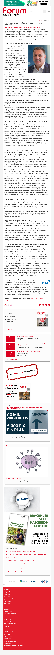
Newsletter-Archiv (8, 596)
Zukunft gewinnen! (9, 643)
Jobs (5, 625)
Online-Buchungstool (9, 598)
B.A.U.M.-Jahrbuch (8, 638)
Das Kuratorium (8, 611)
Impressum (7, 603)
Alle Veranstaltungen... (11, 359)
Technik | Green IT (39, 20)
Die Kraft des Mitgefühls (10, 640)
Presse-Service (8, 600)
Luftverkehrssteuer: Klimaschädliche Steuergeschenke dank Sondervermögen (26, 554)
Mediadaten (7, 593)
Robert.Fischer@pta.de (37, 298)
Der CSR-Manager (8, 636)
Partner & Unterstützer (10, 613)
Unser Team (7, 626)
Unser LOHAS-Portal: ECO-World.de (13, 645)
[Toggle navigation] (49, 11)
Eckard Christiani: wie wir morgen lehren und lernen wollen (21, 551)
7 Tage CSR (7, 635)
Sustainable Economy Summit (25, 336)
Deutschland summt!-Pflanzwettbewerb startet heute (20, 560)
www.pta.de (7, 300)
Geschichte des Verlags (10, 623)
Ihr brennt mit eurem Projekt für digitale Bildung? (19, 563)
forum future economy (10, 641)
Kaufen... (8, 327)
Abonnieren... (9, 329)
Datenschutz (7, 601)
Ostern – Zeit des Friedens (12, 557)
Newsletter (7, 594)
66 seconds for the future (10, 633)
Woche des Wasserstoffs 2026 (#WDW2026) (28, 351)
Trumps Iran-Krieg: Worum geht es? (15, 569)
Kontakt (6, 605)
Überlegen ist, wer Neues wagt (14, 478)
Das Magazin (7, 621)
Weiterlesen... (9, 324)
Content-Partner (8, 615)
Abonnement (7, 591)
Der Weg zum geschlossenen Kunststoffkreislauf (18, 572)
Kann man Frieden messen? (13, 566)
